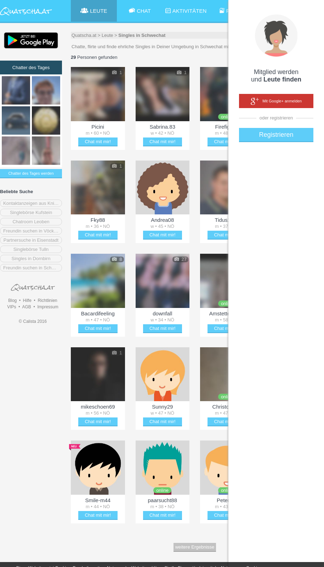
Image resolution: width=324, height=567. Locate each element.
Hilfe (27, 300)
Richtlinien (47, 300)
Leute (107, 35)
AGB (26, 306)
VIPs (11, 306)
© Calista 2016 (33, 321)
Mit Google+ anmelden (276, 101)
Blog (12, 300)
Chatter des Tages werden (30, 173)
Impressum (47, 306)
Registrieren (276, 134)
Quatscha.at (84, 35)
